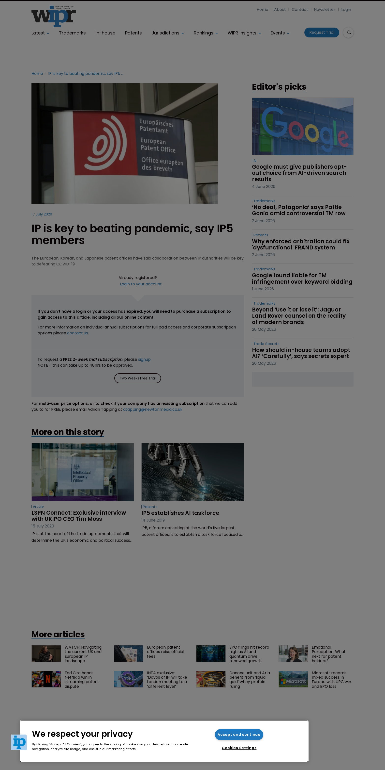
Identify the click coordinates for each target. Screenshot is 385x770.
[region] (164, 741)
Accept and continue (239, 734)
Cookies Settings (239, 747)
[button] (19, 742)
